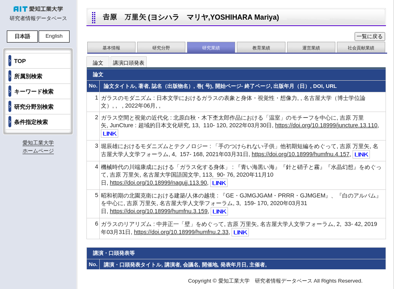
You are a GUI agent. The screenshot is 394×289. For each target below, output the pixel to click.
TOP (20, 61)
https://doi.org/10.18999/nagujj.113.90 (158, 182)
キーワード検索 (33, 91)
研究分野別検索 (33, 107)
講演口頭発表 (128, 63)
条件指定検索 (31, 122)
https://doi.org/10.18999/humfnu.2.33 (181, 232)
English (54, 36)
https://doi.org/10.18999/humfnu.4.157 (300, 154)
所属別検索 (28, 76)
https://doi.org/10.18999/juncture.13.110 (326, 125)
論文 (98, 63)
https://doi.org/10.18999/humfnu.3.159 (158, 211)
